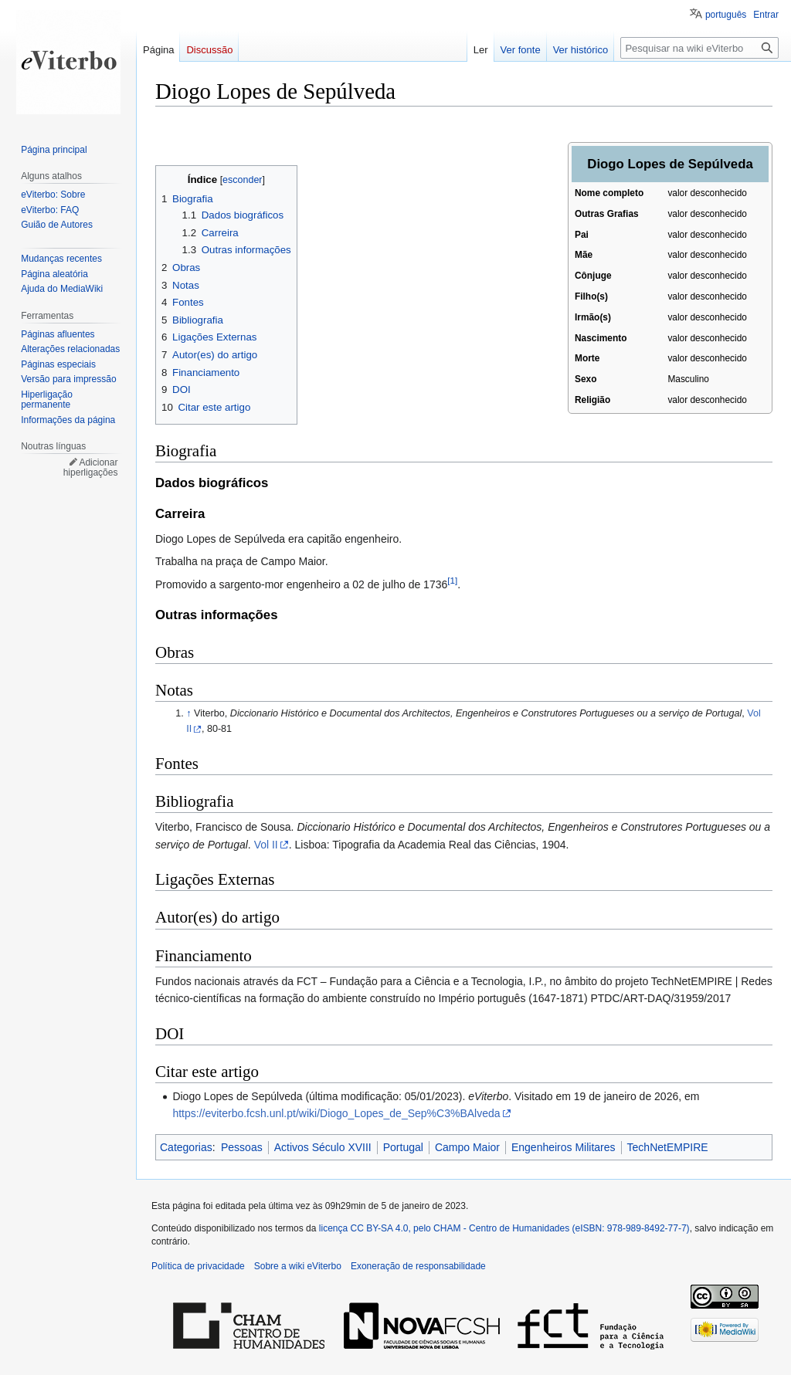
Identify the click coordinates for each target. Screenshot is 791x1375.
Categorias (186, 1147)
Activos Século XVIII (323, 1147)
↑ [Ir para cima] (188, 713)
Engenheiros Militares (563, 1147)
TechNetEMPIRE (667, 1147)
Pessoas (242, 1147)
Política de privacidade (198, 1266)
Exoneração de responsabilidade (418, 1266)
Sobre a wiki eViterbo (297, 1266)
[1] (452, 580)
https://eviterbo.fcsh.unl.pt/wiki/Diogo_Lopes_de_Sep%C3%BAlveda (336, 1113)
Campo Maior (467, 1147)
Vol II (266, 844)
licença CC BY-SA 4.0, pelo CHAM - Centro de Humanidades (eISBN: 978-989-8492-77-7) (504, 1228)
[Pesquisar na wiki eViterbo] (699, 48)
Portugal (403, 1147)
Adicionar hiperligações (90, 468)
